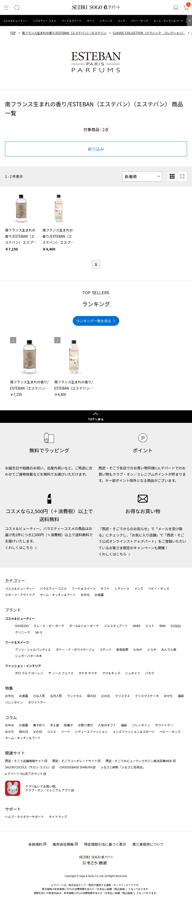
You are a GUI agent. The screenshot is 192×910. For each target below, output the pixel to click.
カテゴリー (15, 580)
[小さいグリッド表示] (172, 176)
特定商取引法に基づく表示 (105, 844)
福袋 (181, 696)
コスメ (51, 731)
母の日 (91, 696)
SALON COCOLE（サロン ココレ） (28, 767)
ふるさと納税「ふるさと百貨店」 (123, 767)
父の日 (105, 696)
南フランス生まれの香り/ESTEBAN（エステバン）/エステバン (64, 33)
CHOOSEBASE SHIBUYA (76, 767)
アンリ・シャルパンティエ (33, 649)
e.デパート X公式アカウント (24, 773)
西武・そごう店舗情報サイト (24, 761)
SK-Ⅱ (39, 632)
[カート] (186, 8)
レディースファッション (91, 731)
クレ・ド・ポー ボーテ (49, 626)
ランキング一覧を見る (93, 320)
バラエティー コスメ (44, 21)
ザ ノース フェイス (60, 673)
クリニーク (22, 632)
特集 (9, 688)
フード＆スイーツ (72, 21)
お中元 (85, 594)
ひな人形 (39, 696)
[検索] (17, 8)
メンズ (121, 21)
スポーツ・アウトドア (20, 594)
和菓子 (68, 725)
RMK (162, 626)
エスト (149, 626)
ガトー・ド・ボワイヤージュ (75, 649)
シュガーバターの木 (28, 656)
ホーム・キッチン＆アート (168, 21)
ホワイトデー (37, 702)
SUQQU (176, 626)
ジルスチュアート (116, 626)
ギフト (90, 21)
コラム (11, 717)
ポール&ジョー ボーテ (84, 626)
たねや (137, 649)
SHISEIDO (21, 626)
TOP (13, 33)
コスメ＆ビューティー (15, 21)
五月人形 (56, 696)
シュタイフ (132, 673)
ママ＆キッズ (111, 673)
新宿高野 (122, 649)
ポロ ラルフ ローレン (29, 673)
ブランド (13, 610)
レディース (106, 21)
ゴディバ (105, 649)
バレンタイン (14, 702)
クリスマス (122, 696)
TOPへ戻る (96, 419)
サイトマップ (58, 816)
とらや (151, 649)
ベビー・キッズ (139, 21)
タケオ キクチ (87, 673)
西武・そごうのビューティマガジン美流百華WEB (139, 761)
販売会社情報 (63, 844)
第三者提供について (148, 844)
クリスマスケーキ (147, 696)
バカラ (149, 673)
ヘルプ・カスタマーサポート (24, 816)
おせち (168, 696)
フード (65, 731)
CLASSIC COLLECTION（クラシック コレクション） (149, 33)
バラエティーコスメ (53, 588)
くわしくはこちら (19, 547)
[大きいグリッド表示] (182, 176)
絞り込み (96, 149)
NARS (136, 626)
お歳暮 (99, 594)
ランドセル (74, 696)
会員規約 (35, 844)
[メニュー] (6, 8)
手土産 (54, 725)
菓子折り (39, 725)
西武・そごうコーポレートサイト (74, 761)
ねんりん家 (168, 649)
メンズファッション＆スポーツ (134, 731)
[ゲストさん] (176, 8)
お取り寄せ (85, 725)
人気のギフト (107, 725)
